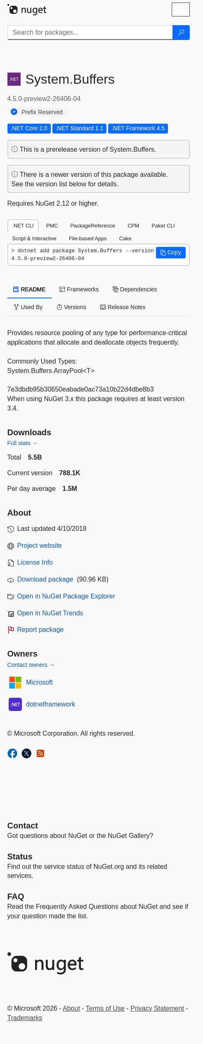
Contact (22, 825)
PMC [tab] (52, 226)
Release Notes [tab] (123, 307)
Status (20, 856)
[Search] (181, 32)
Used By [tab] (28, 307)
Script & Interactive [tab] (34, 238)
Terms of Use (105, 1008)
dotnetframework (50, 704)
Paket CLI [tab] (163, 226)
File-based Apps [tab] (88, 238)
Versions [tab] (71, 307)
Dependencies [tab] (135, 289)
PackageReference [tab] (92, 226)
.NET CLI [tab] (23, 226)
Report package (40, 629)
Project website (39, 545)
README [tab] (30, 289)
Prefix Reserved (42, 112)
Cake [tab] (125, 238)
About (71, 1008)
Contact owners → (31, 665)
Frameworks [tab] (79, 289)
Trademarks (24, 1017)
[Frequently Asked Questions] (15, 896)
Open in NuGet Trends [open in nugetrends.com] (50, 613)
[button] (171, 252)
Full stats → (22, 443)
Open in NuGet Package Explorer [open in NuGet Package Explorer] (66, 596)
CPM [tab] (133, 226)
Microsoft (39, 682)
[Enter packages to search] (90, 32)
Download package (45, 579)
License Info (35, 562)
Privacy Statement (157, 1008)
